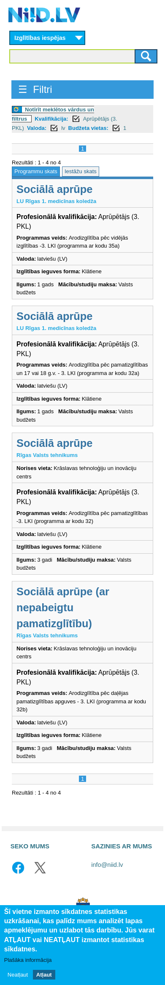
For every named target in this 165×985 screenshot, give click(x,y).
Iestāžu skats (81, 171)
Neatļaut (18, 975)
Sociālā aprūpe (54, 189)
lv (63, 128)
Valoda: (36, 128)
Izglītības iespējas (40, 37)
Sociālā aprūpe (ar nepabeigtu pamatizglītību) (62, 607)
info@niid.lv (107, 864)
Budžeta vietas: (88, 128)
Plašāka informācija (28, 960)
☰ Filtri (35, 89)
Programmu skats (35, 171)
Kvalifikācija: (51, 119)
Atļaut (44, 975)
